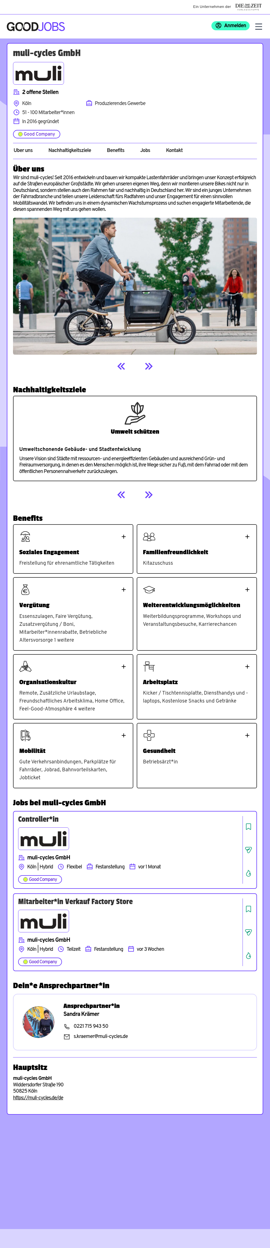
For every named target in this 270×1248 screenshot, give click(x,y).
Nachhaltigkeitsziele (69, 151)
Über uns (23, 151)
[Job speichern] (248, 826)
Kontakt (174, 151)
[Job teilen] (248, 850)
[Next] (149, 366)
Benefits (115, 151)
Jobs (145, 151)
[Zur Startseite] (36, 26)
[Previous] (121, 366)
